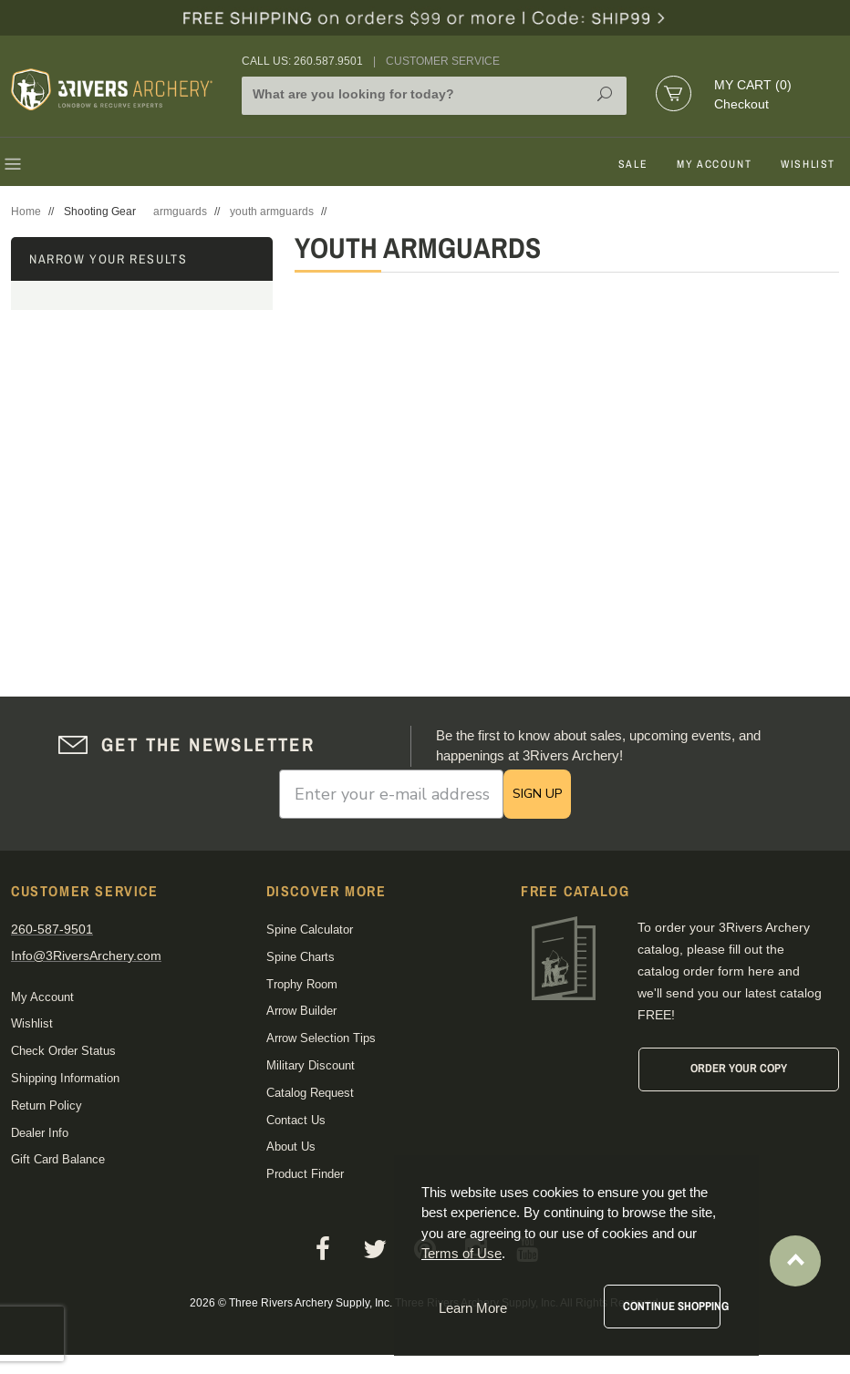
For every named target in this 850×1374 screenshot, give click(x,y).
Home (26, 211)
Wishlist (808, 164)
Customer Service (443, 61)
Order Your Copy (738, 1068)
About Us (291, 1146)
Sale (633, 164)
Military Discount (310, 1065)
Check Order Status (63, 1051)
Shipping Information (65, 1078)
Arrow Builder (301, 1011)
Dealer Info (39, 1133)
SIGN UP (537, 793)
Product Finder (305, 1174)
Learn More (473, 1308)
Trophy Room (301, 984)
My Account (714, 164)
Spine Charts (300, 957)
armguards (180, 211)
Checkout (741, 104)
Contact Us (296, 1120)
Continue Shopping (671, 1306)
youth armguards (272, 211)
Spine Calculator (309, 929)
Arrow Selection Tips (321, 1038)
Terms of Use (461, 1253)
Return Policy (46, 1105)
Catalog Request (310, 1093)
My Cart (753, 84)
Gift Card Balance (58, 1159)
